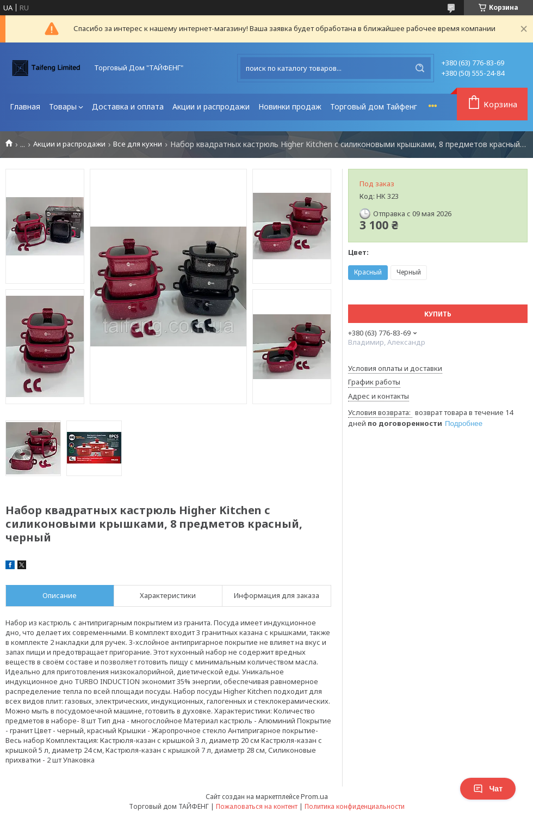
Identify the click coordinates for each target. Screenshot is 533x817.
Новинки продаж (289, 106)
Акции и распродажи (211, 106)
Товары (63, 106)
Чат (488, 789)
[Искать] (420, 68)
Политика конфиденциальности (355, 806)
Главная (25, 106)
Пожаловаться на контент (257, 806)
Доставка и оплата (128, 106)
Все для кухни (137, 144)
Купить (437, 314)
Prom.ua (314, 796)
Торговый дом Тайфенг (373, 106)
